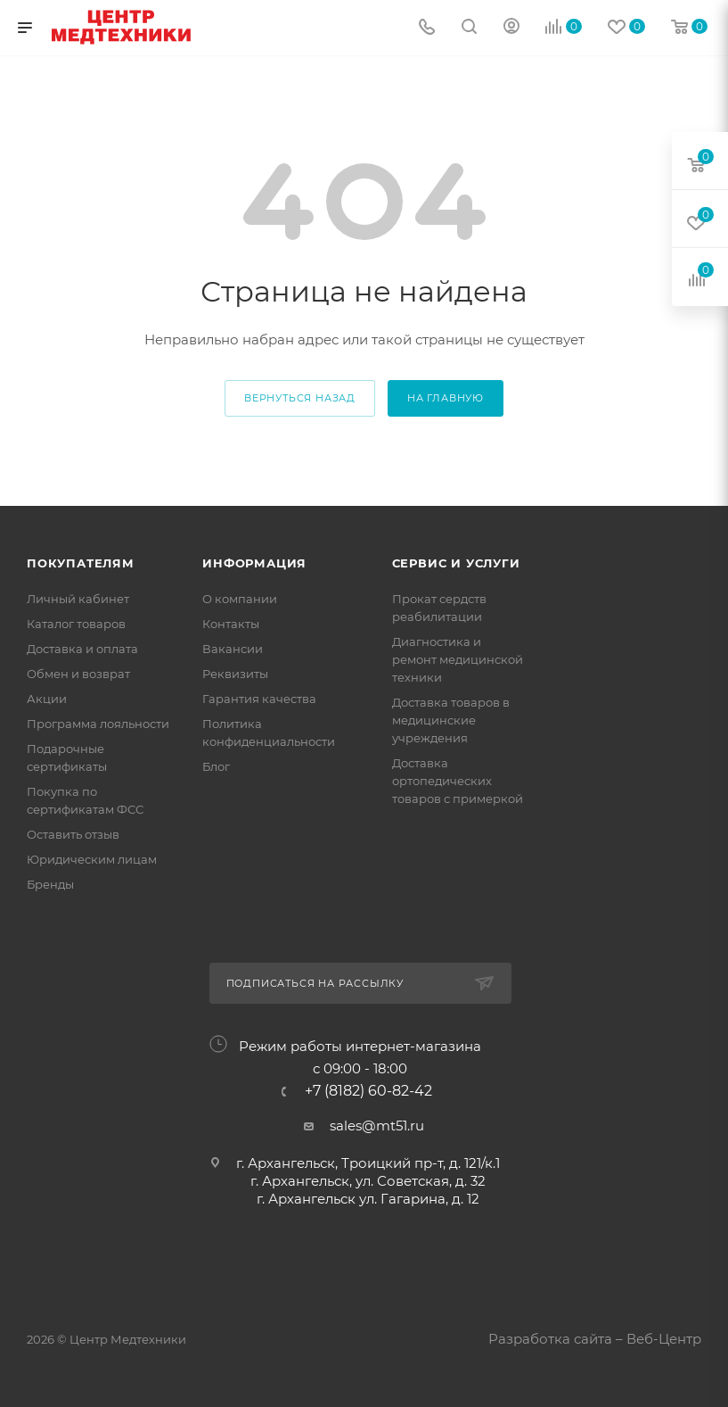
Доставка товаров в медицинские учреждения (451, 720)
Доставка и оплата (82, 648)
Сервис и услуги (456, 563)
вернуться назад (300, 398)
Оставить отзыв (73, 834)
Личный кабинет (78, 599)
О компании (239, 599)
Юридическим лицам (92, 859)
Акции (47, 698)
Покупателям (81, 563)
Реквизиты (235, 673)
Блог (216, 766)
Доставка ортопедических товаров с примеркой (457, 781)
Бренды (50, 884)
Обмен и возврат (78, 673)
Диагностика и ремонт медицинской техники (457, 659)
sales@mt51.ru (377, 1125)
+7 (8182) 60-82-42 (368, 1091)
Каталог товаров (76, 624)
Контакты (230, 624)
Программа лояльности (98, 723)
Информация (254, 563)
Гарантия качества (259, 698)
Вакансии (232, 648)
